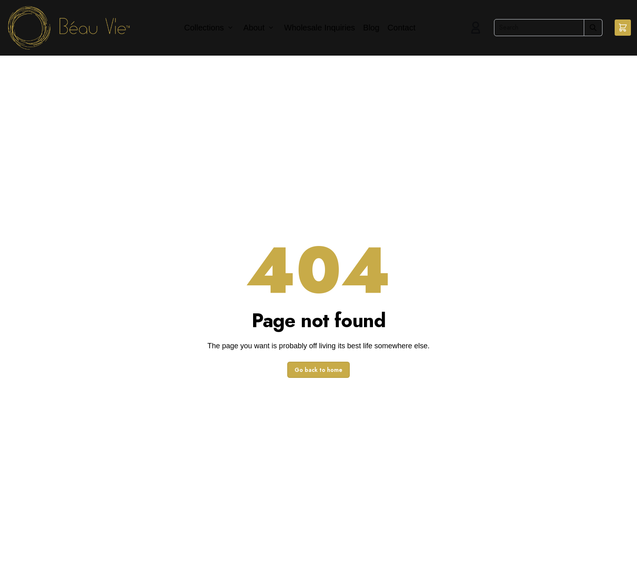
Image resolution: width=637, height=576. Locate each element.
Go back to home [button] (318, 370)
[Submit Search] (593, 27)
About (253, 27)
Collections (204, 27)
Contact (402, 27)
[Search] (539, 27)
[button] (623, 27)
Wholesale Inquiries (319, 27)
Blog (371, 27)
